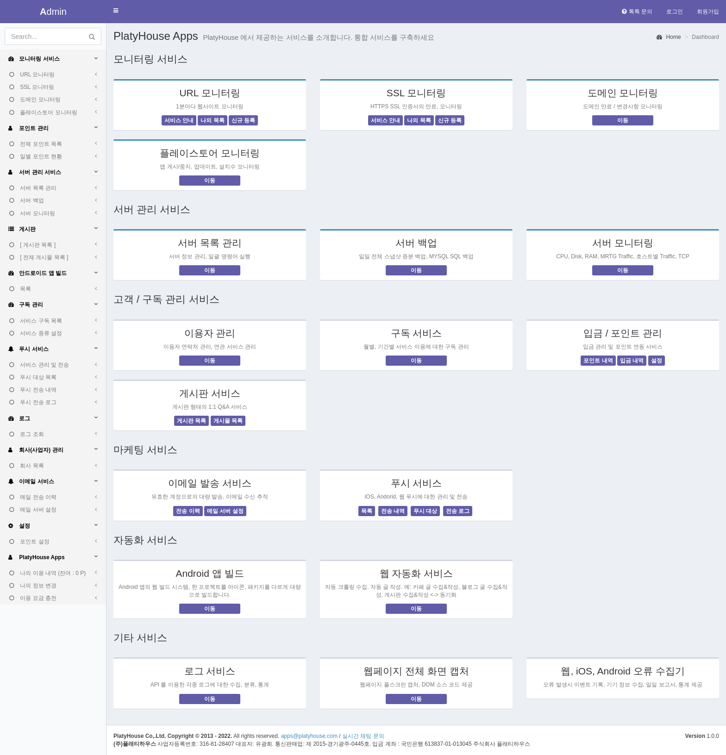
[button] (115, 11)
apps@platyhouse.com (309, 736)
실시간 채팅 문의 (363, 736)
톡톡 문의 (637, 11)
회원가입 (708, 11)
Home (669, 37)
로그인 (674, 11)
